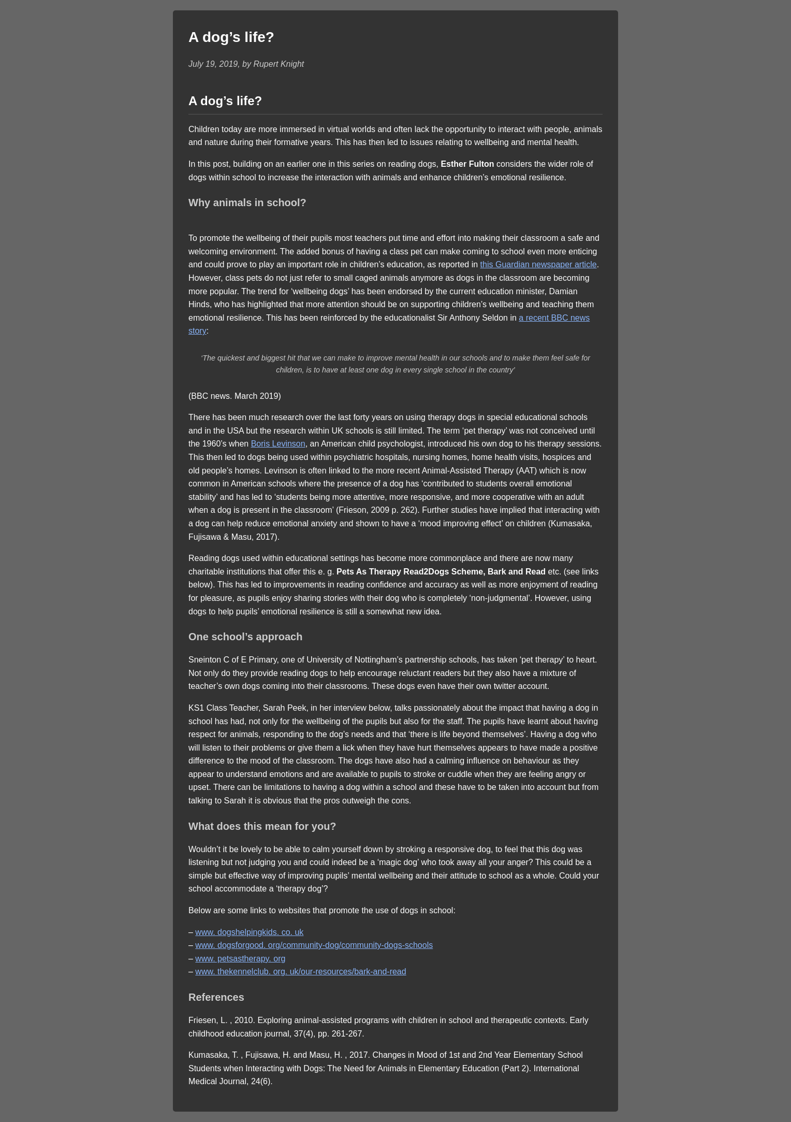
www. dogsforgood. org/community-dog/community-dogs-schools (314, 945)
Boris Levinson (278, 443)
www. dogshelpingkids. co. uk (249, 932)
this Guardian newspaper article (538, 264)
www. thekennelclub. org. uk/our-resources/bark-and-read (300, 971)
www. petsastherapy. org (240, 958)
